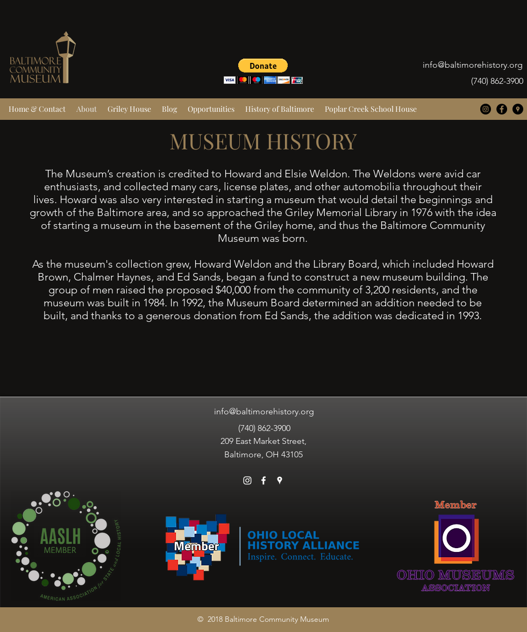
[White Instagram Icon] (247, 480)
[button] (263, 71)
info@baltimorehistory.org (473, 65)
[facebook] (501, 109)
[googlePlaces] (517, 109)
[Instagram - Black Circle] (485, 109)
